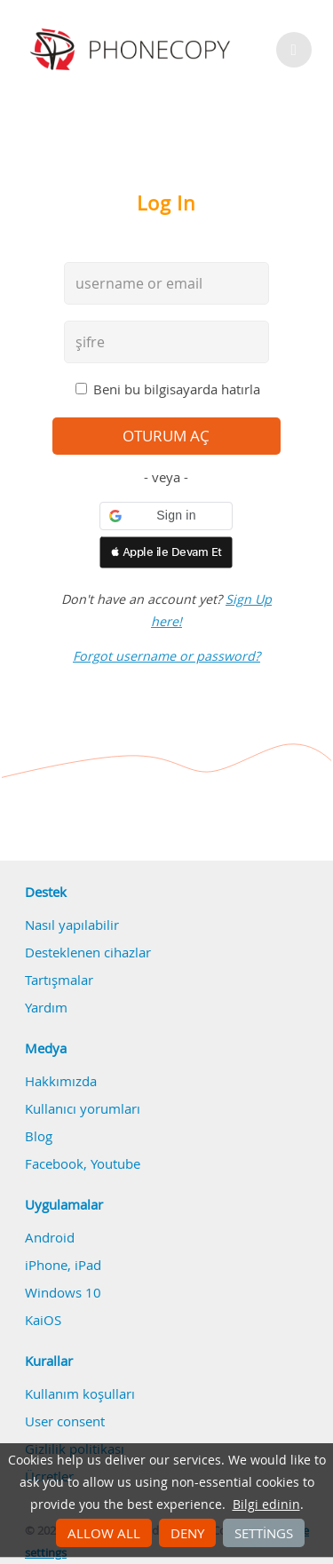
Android (50, 1237)
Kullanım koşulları (80, 1393)
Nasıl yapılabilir (72, 924)
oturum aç (166, 436)
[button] (166, 516)
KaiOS (43, 1320)
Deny (187, 1533)
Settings (263, 1533)
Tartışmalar (59, 979)
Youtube (115, 1163)
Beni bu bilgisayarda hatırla (176, 389)
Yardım (46, 1007)
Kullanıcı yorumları (82, 1108)
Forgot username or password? (166, 655)
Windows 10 (63, 1292)
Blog (38, 1136)
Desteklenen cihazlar (88, 952)
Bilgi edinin (266, 1504)
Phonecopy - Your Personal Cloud (133, 49)
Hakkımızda (61, 1081)
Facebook (54, 1163)
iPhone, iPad (63, 1265)
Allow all (103, 1533)
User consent (65, 1421)
